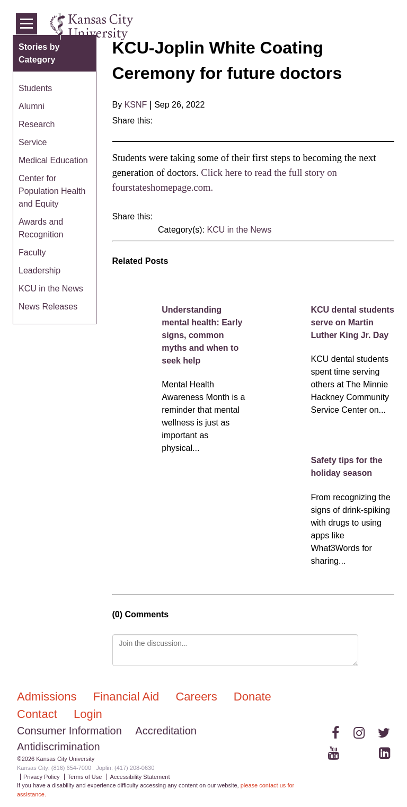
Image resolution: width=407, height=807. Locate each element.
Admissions (48, 696)
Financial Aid (128, 696)
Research (37, 124)
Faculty (32, 252)
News (340, 26)
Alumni (32, 106)
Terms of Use (85, 777)
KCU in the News (239, 229)
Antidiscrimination (58, 746)
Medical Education (53, 160)
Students (35, 88)
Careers (197, 696)
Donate (252, 696)
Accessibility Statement (140, 777)
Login (367, 26)
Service (33, 142)
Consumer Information (69, 731)
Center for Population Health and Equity (52, 191)
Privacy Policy (41, 777)
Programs (306, 26)
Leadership (39, 270)
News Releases (48, 306)
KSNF (136, 104)
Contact (38, 714)
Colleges (267, 26)
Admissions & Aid (215, 26)
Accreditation (166, 731)
